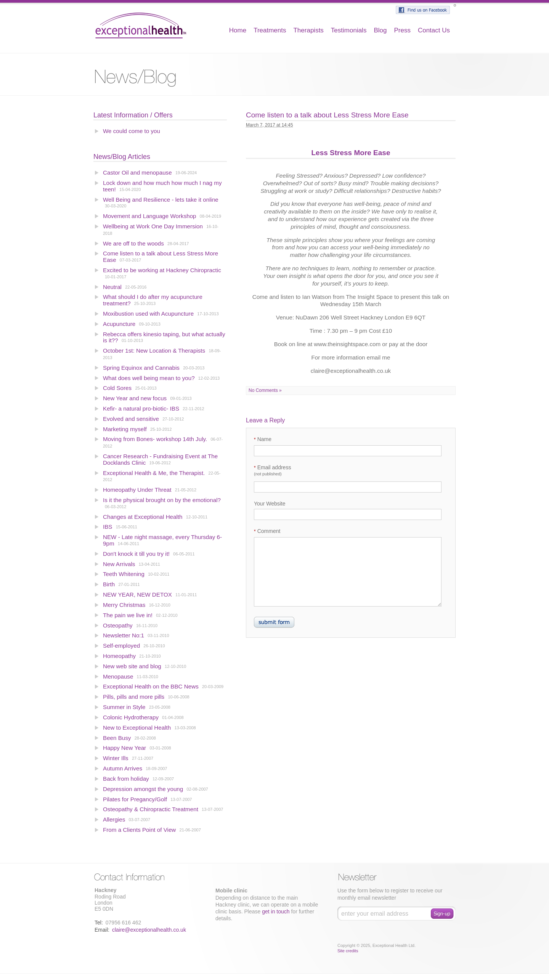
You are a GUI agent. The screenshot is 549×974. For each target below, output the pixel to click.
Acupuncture (119, 324)
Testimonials (349, 30)
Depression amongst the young (143, 789)
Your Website (270, 504)
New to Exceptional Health (137, 727)
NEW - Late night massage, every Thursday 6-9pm (162, 540)
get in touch (275, 911)
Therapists (308, 30)
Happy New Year (124, 748)
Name (262, 439)
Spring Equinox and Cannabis (141, 367)
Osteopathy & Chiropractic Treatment (150, 809)
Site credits (347, 950)
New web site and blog (132, 666)
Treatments (270, 30)
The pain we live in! (127, 615)
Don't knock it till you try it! (136, 553)
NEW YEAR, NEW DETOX (137, 594)
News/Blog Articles (121, 156)
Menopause (118, 676)
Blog (380, 30)
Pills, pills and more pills (133, 696)
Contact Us (434, 30)
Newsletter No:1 (123, 635)
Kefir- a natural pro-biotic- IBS (141, 408)
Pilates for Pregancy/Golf (135, 799)
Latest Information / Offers (133, 115)
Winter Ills (115, 758)
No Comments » (265, 390)
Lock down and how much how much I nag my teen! (162, 186)
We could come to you (131, 131)
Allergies (114, 819)
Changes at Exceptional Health (143, 516)
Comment (267, 531)
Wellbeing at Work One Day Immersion (153, 226)
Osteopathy (118, 625)
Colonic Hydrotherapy (131, 717)
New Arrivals (119, 564)
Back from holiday (126, 778)
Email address (272, 470)
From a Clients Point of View (139, 829)
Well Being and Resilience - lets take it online (160, 199)
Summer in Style (124, 707)
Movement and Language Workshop (149, 216)
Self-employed (121, 645)
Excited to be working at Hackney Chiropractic (162, 270)
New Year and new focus (135, 398)
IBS (107, 526)
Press (402, 30)
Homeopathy (119, 656)
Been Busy (117, 738)
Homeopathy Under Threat (137, 489)
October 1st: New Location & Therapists (154, 350)
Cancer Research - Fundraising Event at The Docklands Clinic (160, 459)
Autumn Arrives (122, 768)
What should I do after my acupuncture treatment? (152, 300)
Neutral (112, 287)
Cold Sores (117, 388)
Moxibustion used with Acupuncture (149, 313)
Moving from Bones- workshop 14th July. (156, 439)
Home (237, 30)
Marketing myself (125, 429)
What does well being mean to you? (149, 378)
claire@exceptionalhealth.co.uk (149, 930)
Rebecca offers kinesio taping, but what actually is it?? (164, 337)
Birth (109, 584)
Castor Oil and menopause (137, 172)
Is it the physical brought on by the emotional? (162, 500)
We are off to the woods (133, 243)
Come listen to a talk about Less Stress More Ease (160, 256)
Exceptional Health (140, 25)
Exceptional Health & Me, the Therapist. (154, 473)
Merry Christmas (124, 605)
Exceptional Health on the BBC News (151, 686)
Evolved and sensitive (132, 419)
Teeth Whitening (123, 574)
